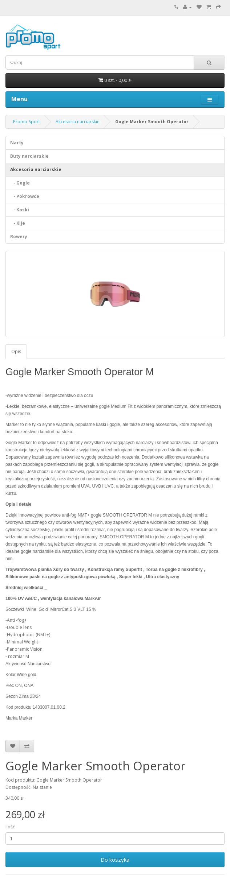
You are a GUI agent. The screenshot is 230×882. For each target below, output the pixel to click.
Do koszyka (115, 859)
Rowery (18, 236)
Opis (16, 351)
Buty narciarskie (29, 156)
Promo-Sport (26, 122)
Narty (17, 143)
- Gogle (20, 183)
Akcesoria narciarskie (78, 122)
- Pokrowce (24, 196)
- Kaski (19, 210)
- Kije (17, 223)
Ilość (10, 827)
